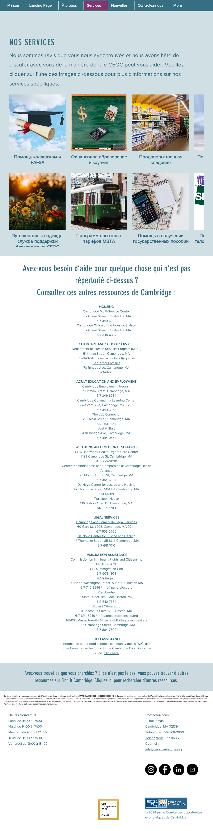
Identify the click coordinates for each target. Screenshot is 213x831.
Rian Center (106, 592)
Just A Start (106, 428)
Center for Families (106, 363)
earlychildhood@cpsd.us (118, 358)
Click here (111, 653)
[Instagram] (151, 769)
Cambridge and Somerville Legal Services (106, 522)
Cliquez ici (103, 680)
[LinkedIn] (178, 769)
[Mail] (192, 769)
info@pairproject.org (117, 587)
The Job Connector (106, 414)
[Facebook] (165, 769)
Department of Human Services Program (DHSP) (106, 348)
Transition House (106, 498)
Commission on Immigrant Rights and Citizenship (106, 559)
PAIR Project (106, 578)
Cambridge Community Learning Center (106, 400)
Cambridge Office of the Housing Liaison (106, 325)
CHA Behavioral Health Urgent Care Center (106, 452)
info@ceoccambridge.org (163, 749)
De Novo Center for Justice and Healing (106, 484)
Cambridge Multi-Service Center (106, 311)
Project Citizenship (106, 606)
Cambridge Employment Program (106, 386)
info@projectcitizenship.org (118, 615)
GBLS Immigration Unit (106, 569)
